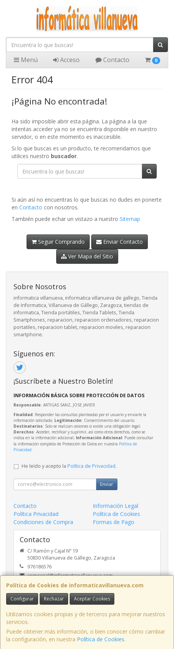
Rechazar (54, 598)
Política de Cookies (100, 639)
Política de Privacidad (91, 466)
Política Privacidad (36, 514)
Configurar (22, 598)
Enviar (106, 484)
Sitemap (130, 219)
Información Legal (115, 505)
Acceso (66, 60)
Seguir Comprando (58, 241)
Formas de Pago (113, 522)
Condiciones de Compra (43, 522)
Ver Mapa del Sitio (87, 256)
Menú (26, 60)
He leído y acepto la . (69, 466)
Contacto (112, 60)
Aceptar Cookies (92, 598)
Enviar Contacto (119, 241)
